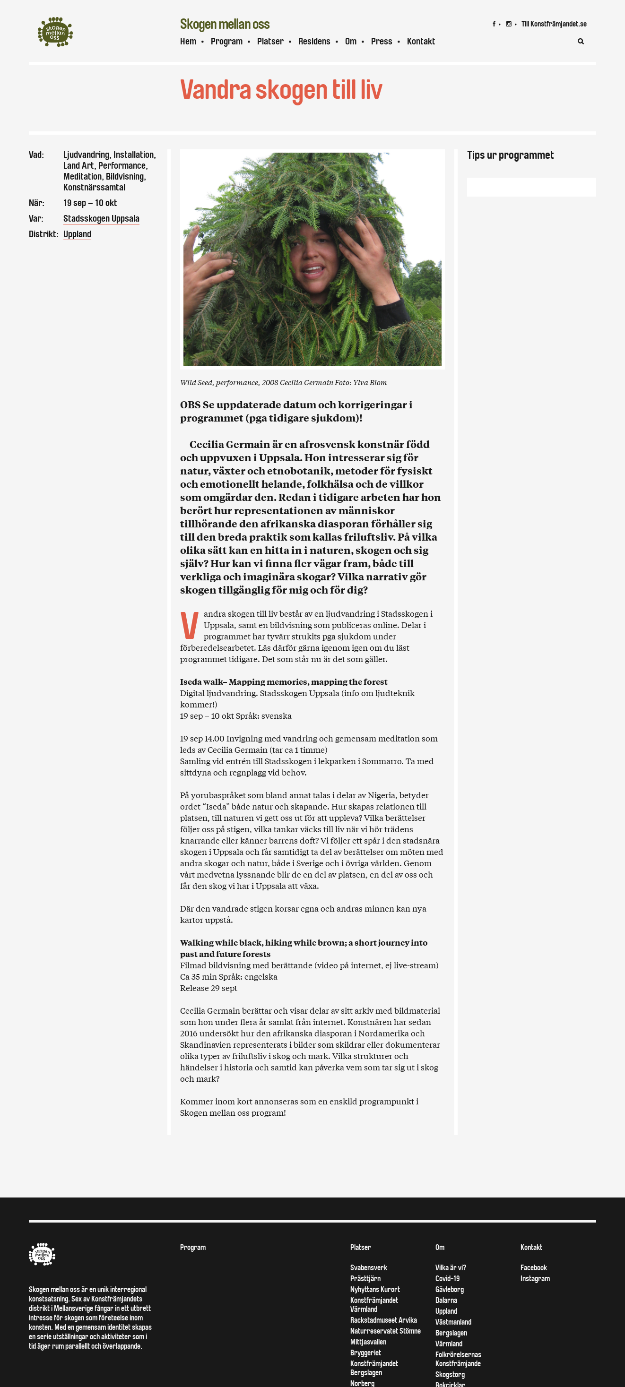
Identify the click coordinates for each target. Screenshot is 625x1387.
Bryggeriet (365, 1369)
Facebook (534, 1284)
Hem (188, 41)
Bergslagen (451, 1349)
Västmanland (453, 1339)
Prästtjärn (365, 1295)
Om (350, 41)
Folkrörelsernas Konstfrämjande (458, 1376)
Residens (314, 41)
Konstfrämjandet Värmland (374, 1322)
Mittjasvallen (368, 1358)
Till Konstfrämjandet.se (554, 23)
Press (381, 41)
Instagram (535, 1295)
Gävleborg (449, 1306)
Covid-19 (447, 1295)
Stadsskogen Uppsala (101, 218)
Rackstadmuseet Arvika (383, 1337)
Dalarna (446, 1317)
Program (227, 41)
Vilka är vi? (450, 1284)
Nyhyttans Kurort (375, 1306)
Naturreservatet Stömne (385, 1348)
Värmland (448, 1360)
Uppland (77, 234)
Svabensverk (368, 1284)
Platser (270, 41)
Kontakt (421, 41)
